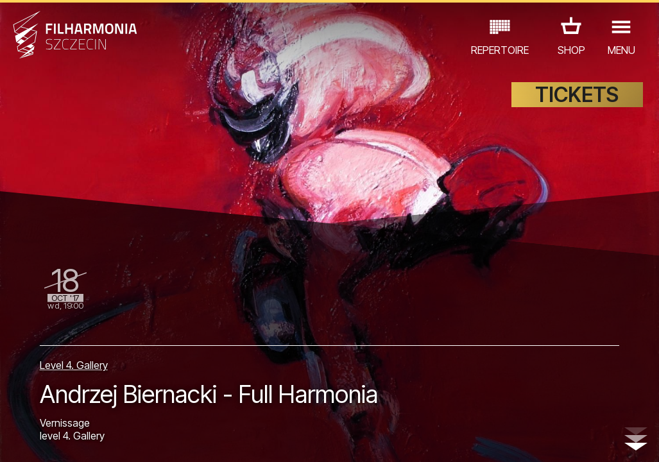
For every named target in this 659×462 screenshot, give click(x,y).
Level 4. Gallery (74, 365)
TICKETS (577, 94)
